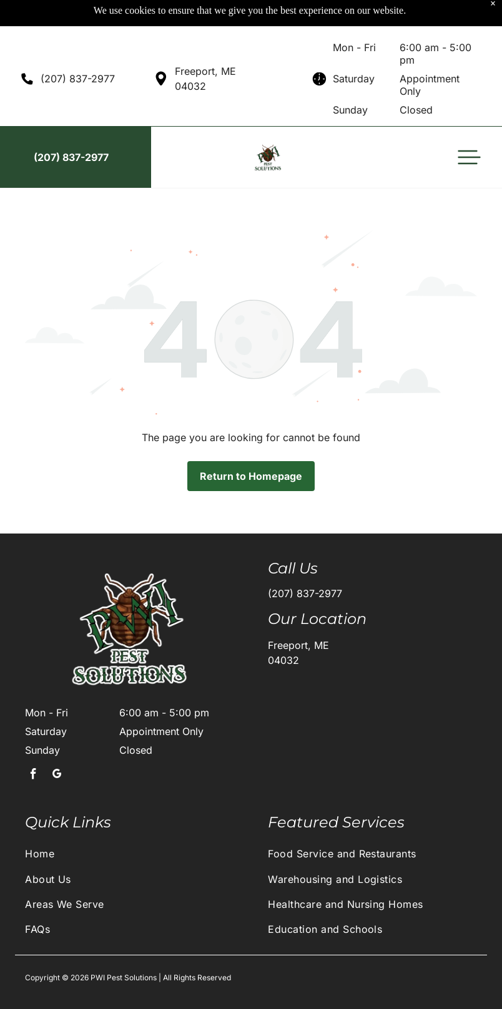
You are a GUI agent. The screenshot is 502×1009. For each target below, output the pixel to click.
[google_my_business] (57, 744)
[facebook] (33, 744)
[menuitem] (129, 822)
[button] (469, 126)
